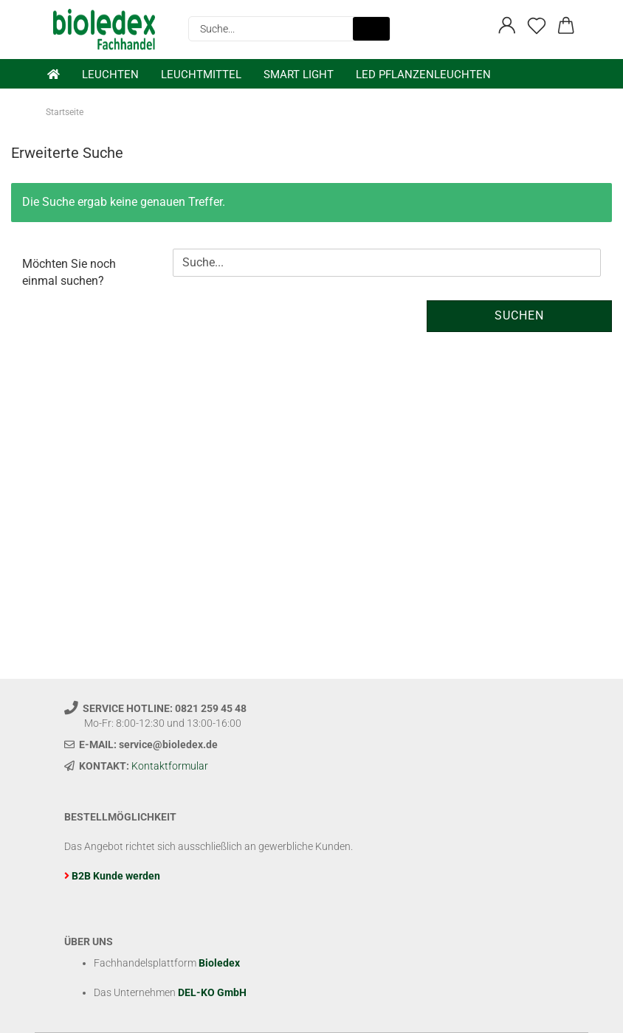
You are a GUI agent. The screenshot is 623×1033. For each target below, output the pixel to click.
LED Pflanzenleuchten (423, 74)
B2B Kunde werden (116, 876)
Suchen (519, 315)
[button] (507, 26)
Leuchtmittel (201, 74)
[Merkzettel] (536, 26)
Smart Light (299, 74)
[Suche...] (371, 29)
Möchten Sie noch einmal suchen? (69, 272)
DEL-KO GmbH (212, 992)
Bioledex (219, 963)
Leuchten (110, 74)
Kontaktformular (169, 766)
